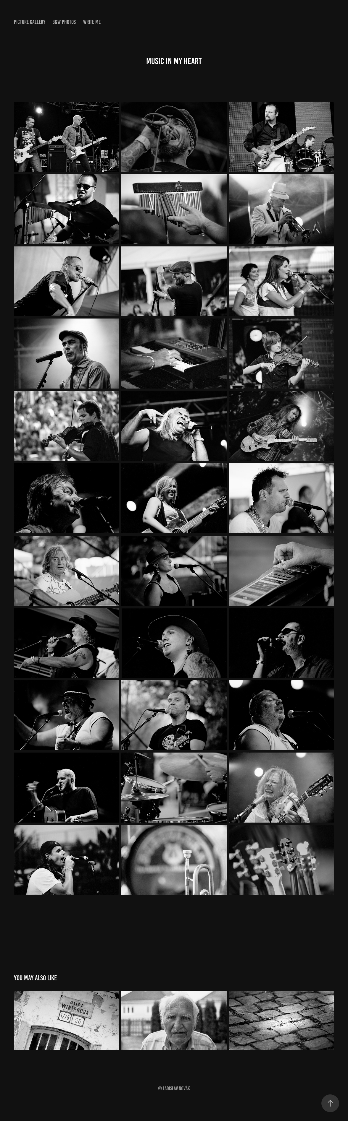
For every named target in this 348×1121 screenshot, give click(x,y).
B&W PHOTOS (64, 22)
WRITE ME (92, 22)
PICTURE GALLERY (29, 22)
